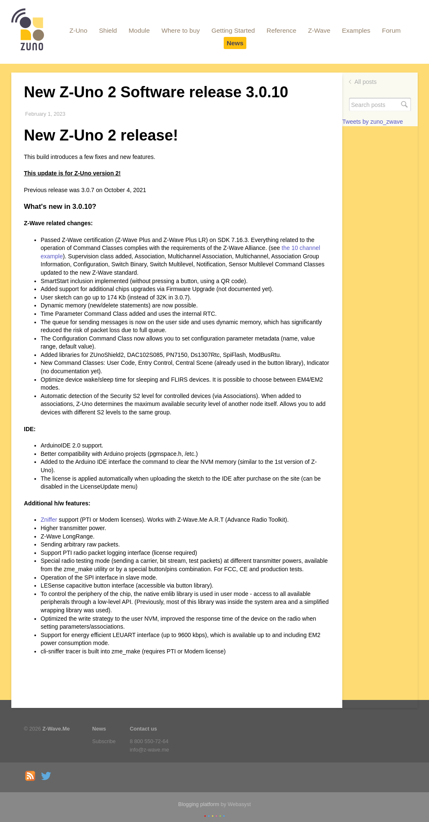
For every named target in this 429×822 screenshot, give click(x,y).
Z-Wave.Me (56, 729)
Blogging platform (198, 804)
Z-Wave (319, 30)
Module (139, 30)
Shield (108, 30)
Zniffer (49, 519)
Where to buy (180, 30)
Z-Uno (79, 30)
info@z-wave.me (149, 750)
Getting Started (233, 30)
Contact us (143, 729)
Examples (356, 30)
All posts (365, 81)
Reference (281, 30)
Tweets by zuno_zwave (372, 121)
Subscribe (104, 741)
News (235, 43)
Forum (391, 30)
